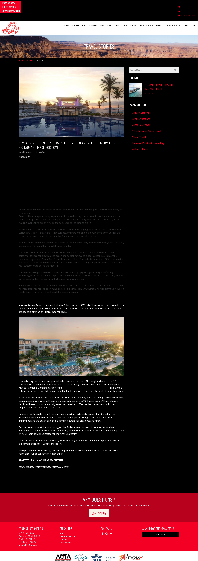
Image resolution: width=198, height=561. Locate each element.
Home (66, 12)
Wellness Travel (140, 136)
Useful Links (159, 12)
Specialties (75, 12)
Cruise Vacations (140, 100)
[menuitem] (66, 13)
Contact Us (189, 12)
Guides (125, 12)
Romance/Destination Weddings (148, 130)
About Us (64, 520)
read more (149, 81)
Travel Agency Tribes (114, 555)
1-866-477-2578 (25, 2)
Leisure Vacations (141, 106)
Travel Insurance (146, 12)
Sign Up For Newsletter (187, 3)
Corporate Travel (141, 112)
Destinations (93, 12)
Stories (117, 12)
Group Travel (139, 124)
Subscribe (161, 521)
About (83, 12)
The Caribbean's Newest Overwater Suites (159, 74)
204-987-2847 (8, 2)
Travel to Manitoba (173, 12)
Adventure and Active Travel (146, 118)
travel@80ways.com (45, 2)
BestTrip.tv (133, 12)
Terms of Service (67, 523)
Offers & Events (106, 12)
